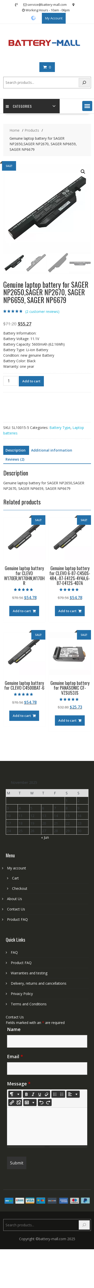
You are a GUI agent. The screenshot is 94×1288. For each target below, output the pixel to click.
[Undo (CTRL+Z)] (41, 1102)
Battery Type (59, 427)
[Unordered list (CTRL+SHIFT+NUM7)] (54, 1094)
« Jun (45, 837)
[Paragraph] (73, 1094)
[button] (87, 106)
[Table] (30, 1102)
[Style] (15, 1094)
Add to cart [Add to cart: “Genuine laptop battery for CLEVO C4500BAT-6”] (22, 715)
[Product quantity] (10, 381)
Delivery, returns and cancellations (38, 983)
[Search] (84, 82)
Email (15, 1056)
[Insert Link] (11, 1102)
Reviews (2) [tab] (15, 459)
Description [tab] (16, 450)
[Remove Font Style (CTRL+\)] (46, 1094)
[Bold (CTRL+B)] (26, 1094)
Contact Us (16, 909)
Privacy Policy (22, 993)
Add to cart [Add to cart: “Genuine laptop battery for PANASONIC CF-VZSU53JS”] (67, 720)
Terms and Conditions (29, 1004)
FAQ (14, 952)
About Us (14, 898)
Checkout (19, 888)
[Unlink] (18, 1102)
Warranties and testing (29, 973)
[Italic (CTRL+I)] (33, 1094)
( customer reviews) (42, 311)
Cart (15, 878)
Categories (19, 106)
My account (16, 868)
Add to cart (31, 381)
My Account (53, 18)
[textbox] (47, 1126)
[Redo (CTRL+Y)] (48, 1102)
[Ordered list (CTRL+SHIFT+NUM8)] (61, 1094)
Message (19, 1084)
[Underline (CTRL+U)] (39, 1094)
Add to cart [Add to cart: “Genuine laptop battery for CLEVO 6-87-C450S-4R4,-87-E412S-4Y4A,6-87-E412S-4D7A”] (67, 611)
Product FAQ (17, 919)
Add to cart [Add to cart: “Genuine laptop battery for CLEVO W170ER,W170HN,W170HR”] (22, 611)
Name (14, 1029)
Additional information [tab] (51, 450)
